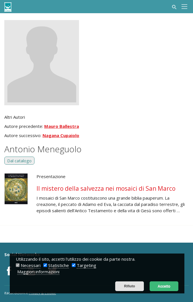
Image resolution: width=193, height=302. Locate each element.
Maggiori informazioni (38, 271)
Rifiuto (129, 286)
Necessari (30, 265)
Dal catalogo (19, 160)
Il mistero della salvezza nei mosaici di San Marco (105, 188)
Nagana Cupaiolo (61, 135)
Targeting (86, 265)
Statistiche (58, 265)
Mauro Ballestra (61, 126)
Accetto (164, 286)
